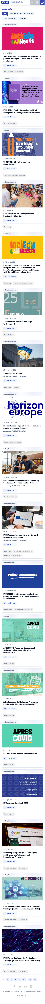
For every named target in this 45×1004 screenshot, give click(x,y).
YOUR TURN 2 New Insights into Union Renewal (16, 163)
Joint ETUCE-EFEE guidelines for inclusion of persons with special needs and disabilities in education (22, 58)
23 (34, 979)
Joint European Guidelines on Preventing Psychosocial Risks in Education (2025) (20, 703)
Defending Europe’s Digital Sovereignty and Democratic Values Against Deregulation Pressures (20, 854)
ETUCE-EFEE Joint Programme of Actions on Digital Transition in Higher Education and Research (21, 596)
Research (23, 18)
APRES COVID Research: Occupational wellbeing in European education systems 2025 (19, 650)
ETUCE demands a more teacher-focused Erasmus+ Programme (20, 536)
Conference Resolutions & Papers (21, 13)
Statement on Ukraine (12, 373)
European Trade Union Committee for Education (15, 2)
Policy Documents (10, 18)
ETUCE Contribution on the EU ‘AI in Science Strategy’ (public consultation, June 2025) (21, 907)
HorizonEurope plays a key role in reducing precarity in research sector (22, 426)
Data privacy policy (22, 995)
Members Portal (42, 2)
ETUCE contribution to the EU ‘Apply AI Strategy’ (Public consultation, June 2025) (21, 959)
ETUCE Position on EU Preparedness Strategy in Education (18, 214)
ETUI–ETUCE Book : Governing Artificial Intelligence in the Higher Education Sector (21, 111)
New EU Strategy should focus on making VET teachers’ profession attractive (21, 481)
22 (30, 979)
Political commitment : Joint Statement (20, 753)
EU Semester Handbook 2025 (15, 803)
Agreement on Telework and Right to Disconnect (17, 322)
